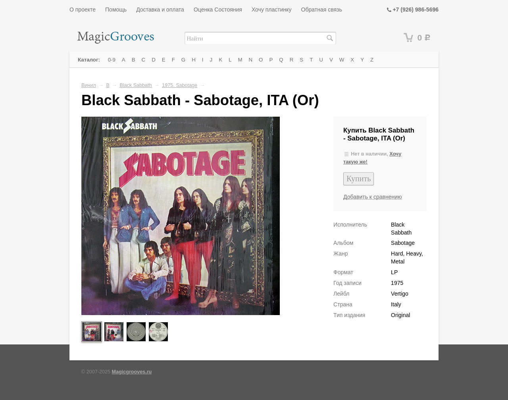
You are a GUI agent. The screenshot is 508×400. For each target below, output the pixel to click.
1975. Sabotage (179, 85)
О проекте (82, 9)
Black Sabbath (135, 85)
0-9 (111, 60)
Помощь (116, 9)
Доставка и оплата (160, 9)
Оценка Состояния (218, 9)
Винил (88, 85)
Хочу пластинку (272, 9)
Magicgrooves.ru (132, 372)
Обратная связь (321, 9)
